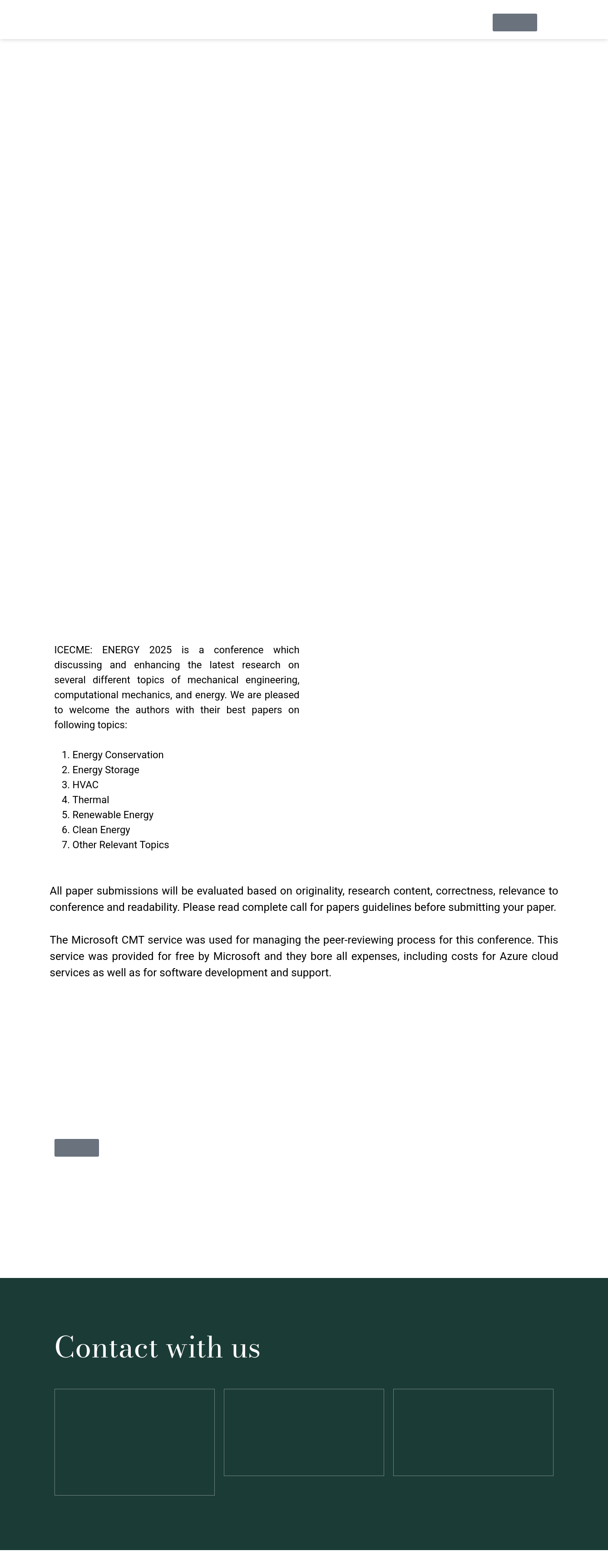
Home (129, 24)
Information (178, 24)
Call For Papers (292, 24)
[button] (178, 24)
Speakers (232, 24)
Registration (357, 24)
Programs (413, 24)
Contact (462, 24)
